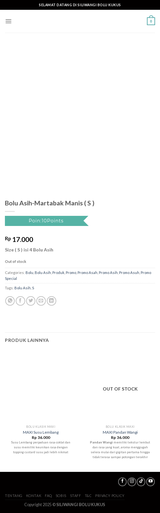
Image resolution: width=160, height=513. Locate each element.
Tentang (14, 495)
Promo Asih (108, 272)
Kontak (33, 495)
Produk (58, 272)
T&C (88, 495)
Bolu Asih (43, 272)
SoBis (61, 495)
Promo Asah (88, 272)
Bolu (29, 272)
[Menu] (8, 21)
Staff (75, 495)
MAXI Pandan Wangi (120, 432)
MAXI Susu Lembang (41, 432)
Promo (71, 272)
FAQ (48, 495)
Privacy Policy (110, 495)
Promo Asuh (129, 272)
